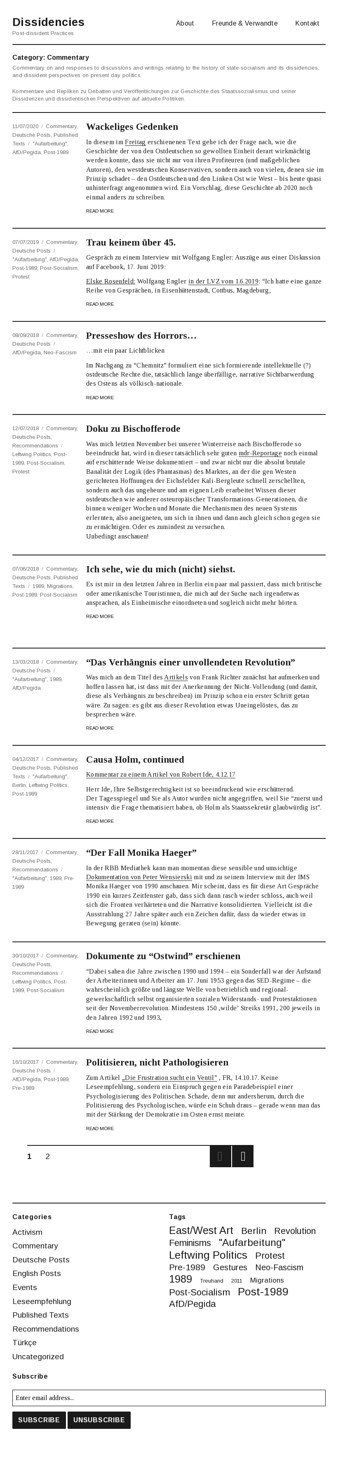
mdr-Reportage (260, 453)
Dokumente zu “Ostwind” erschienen (163, 956)
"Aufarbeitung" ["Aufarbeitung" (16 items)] (252, 1243)
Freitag (135, 141)
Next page (243, 1156)
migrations (60, 586)
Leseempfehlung (41, 1301)
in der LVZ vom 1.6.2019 (223, 281)
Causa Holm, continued (135, 759)
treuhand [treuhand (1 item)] (211, 1280)
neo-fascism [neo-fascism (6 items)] (279, 1268)
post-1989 (56, 152)
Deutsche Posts (31, 135)
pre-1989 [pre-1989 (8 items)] (187, 1267)
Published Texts (40, 1315)
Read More (100, 210)
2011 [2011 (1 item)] (236, 1280)
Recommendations (35, 446)
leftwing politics (31, 454)
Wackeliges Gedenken (132, 127)
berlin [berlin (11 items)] (253, 1231)
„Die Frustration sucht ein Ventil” (169, 1077)
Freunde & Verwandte (245, 23)
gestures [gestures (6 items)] (230, 1268)
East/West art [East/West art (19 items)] (201, 1230)
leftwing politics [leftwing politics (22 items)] (208, 1255)
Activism (27, 1232)
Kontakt (307, 23)
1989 (38, 586)
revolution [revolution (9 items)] (295, 1231)
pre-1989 (23, 1088)
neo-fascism (60, 352)
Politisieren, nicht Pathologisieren (157, 1062)
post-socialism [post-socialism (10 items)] (199, 1292)
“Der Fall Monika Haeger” (141, 853)
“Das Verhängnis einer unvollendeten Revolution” (190, 662)
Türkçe (24, 1342)
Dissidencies (49, 22)
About (185, 23)
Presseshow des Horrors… (141, 335)
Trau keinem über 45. (131, 242)
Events (25, 1287)
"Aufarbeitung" (50, 143)
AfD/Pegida (26, 152)
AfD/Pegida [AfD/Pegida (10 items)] (192, 1304)
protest (20, 277)
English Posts (36, 1273)
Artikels (176, 677)
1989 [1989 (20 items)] (180, 1279)
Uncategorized (38, 1356)
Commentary (61, 126)
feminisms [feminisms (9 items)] (190, 1243)
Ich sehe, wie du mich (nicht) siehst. (160, 569)
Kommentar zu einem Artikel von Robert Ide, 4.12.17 (160, 774)
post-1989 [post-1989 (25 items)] (263, 1291)
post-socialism (58, 268)
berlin (19, 785)
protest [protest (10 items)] (270, 1255)
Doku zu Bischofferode (133, 429)
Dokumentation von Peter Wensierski (139, 876)
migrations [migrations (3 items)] (267, 1280)
